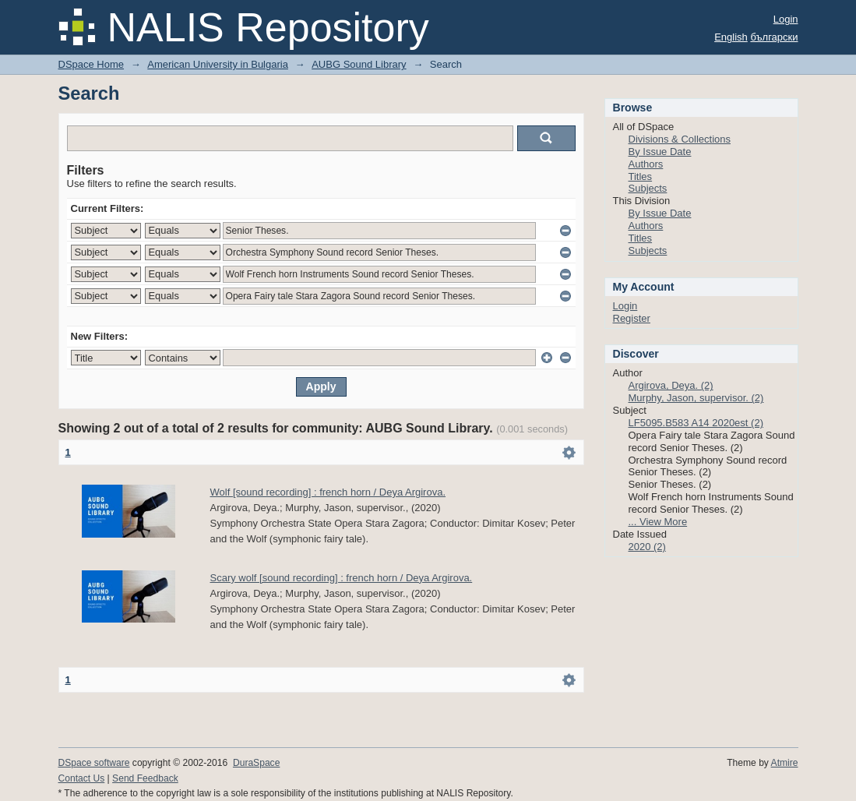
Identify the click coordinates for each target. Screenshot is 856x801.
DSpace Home (91, 64)
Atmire (784, 762)
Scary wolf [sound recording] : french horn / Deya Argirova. (341, 578)
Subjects (648, 188)
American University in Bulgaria (217, 64)
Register (631, 318)
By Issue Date (660, 151)
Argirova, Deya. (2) (671, 385)
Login (785, 19)
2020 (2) (647, 546)
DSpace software (94, 762)
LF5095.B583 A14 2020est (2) (696, 423)
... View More (658, 522)
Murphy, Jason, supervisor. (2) (696, 398)
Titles (641, 176)
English (731, 37)
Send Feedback (145, 778)
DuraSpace (256, 762)
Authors (646, 164)
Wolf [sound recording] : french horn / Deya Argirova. (328, 492)
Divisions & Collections (680, 139)
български (774, 37)
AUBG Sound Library (359, 64)
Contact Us (81, 778)
